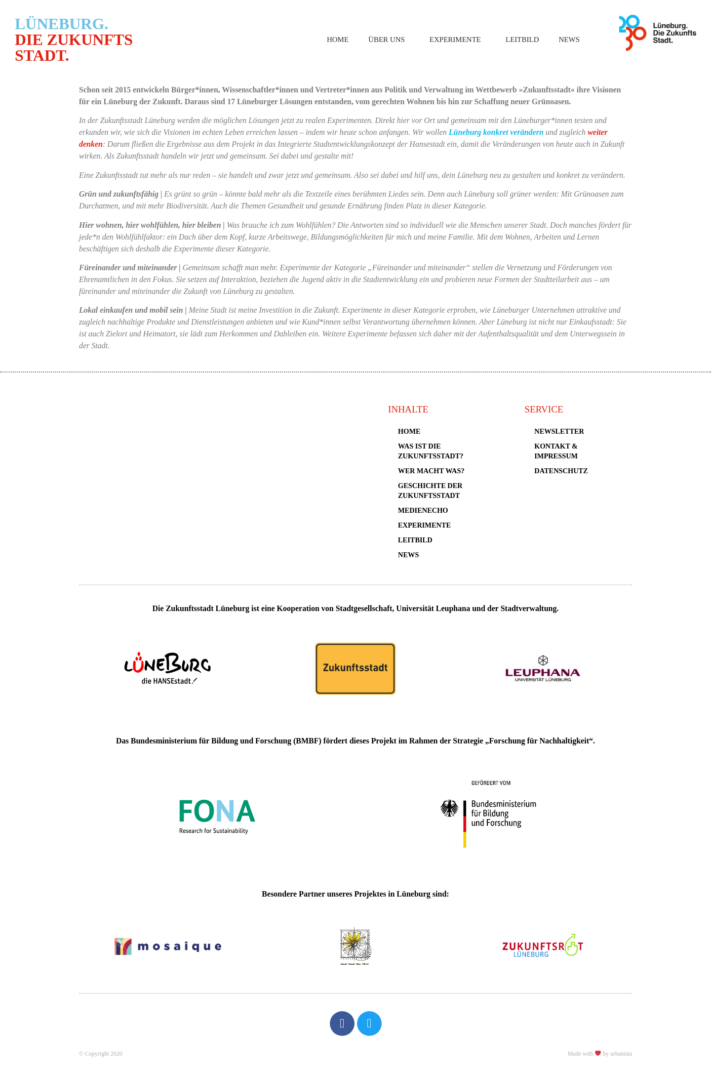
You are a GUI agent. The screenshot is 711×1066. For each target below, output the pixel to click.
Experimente (458, 39)
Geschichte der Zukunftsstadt (430, 490)
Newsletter (559, 431)
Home (338, 39)
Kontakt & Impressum (556, 451)
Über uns (389, 39)
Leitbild (522, 39)
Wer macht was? (431, 471)
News (569, 39)
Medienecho (423, 510)
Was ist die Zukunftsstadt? (430, 451)
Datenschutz (561, 471)
